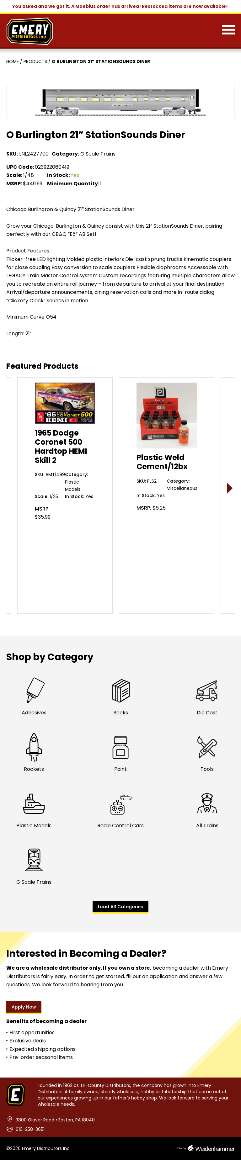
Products (35, 61)
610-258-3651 (30, 1129)
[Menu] (228, 31)
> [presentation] (230, 488)
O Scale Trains (97, 153)
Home (12, 61)
